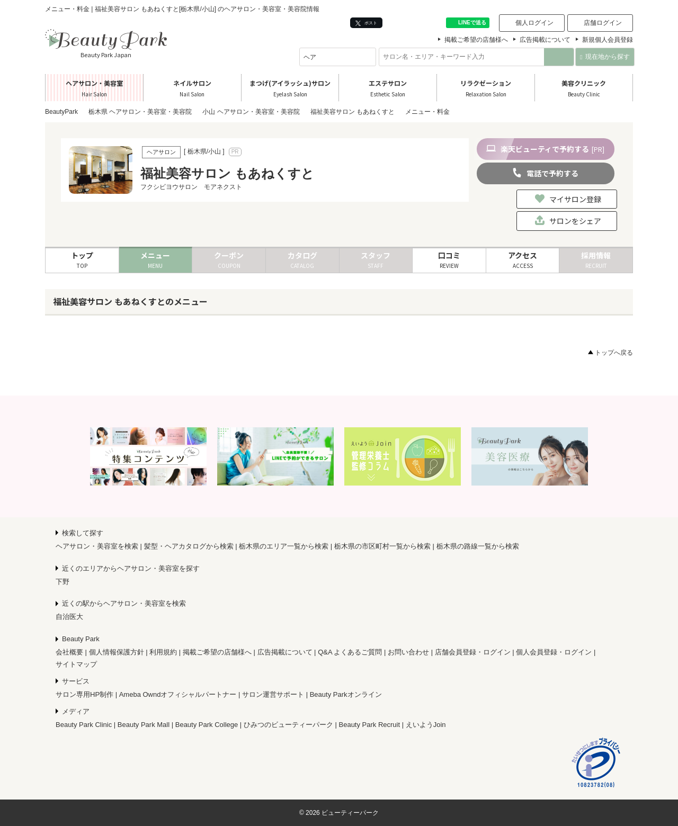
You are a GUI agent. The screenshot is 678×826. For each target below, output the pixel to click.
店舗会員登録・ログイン (473, 652)
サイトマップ (76, 664)
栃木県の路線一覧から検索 (477, 546)
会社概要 (69, 652)
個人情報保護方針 (116, 652)
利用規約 (163, 652)
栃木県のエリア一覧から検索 (283, 546)
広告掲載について (545, 39)
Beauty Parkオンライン (346, 694)
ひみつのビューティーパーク (288, 725)
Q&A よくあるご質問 (350, 652)
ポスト (366, 23)
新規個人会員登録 (607, 39)
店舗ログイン (603, 22)
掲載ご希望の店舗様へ (476, 39)
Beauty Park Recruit (369, 725)
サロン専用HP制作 (84, 694)
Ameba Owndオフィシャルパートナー (178, 694)
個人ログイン (534, 22)
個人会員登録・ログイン (554, 652)
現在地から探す (604, 56)
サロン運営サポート (273, 694)
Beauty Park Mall (144, 725)
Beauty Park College (206, 725)
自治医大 (69, 617)
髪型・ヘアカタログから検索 (189, 546)
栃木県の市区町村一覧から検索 (382, 546)
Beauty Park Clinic (84, 725)
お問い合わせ (408, 652)
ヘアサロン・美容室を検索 (97, 546)
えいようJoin (426, 725)
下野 (62, 582)
